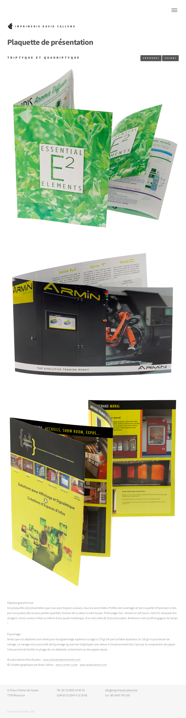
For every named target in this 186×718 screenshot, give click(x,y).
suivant (171, 58)
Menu (174, 10)
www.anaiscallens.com (93, 664)
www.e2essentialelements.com (61, 659)
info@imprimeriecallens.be (121, 690)
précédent (151, 58)
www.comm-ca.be (67, 664)
